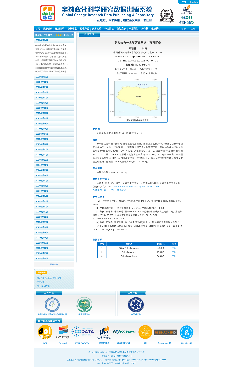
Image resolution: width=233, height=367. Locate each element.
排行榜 (144, 28)
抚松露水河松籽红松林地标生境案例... (51, 45)
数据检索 (72, 28)
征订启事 (121, 28)
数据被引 (156, 28)
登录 (183, 28)
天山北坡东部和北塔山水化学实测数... (51, 56)
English (194, 2)
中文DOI (40, 282)
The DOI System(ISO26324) (49, 278)
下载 (174, 248)
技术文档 (96, 28)
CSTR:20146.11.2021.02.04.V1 (109, 190)
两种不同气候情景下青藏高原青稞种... (51, 64)
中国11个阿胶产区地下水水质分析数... (51, 60)
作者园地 (109, 28)
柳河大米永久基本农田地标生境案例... (51, 53)
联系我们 (133, 28)
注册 (193, 28)
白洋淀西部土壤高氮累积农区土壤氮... (51, 68)
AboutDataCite (43, 286)
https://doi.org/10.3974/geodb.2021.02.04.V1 (138, 186)
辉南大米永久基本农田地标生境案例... (51, 49)
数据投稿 (47, 28)
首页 (37, 28)
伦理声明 (84, 28)
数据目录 (59, 28)
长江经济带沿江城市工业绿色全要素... (51, 71)
